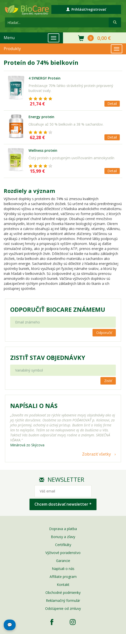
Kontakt (63, 584)
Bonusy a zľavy (63, 536)
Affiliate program (63, 576)
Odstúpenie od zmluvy (63, 608)
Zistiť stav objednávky (47, 357)
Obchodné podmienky (63, 592)
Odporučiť (104, 332)
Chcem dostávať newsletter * (63, 504)
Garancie (63, 560)
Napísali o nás (63, 568)
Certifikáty (63, 544)
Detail (112, 103)
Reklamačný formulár (63, 600)
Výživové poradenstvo (63, 552)
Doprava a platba (63, 528)
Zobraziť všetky (96, 454)
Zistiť (108, 380)
